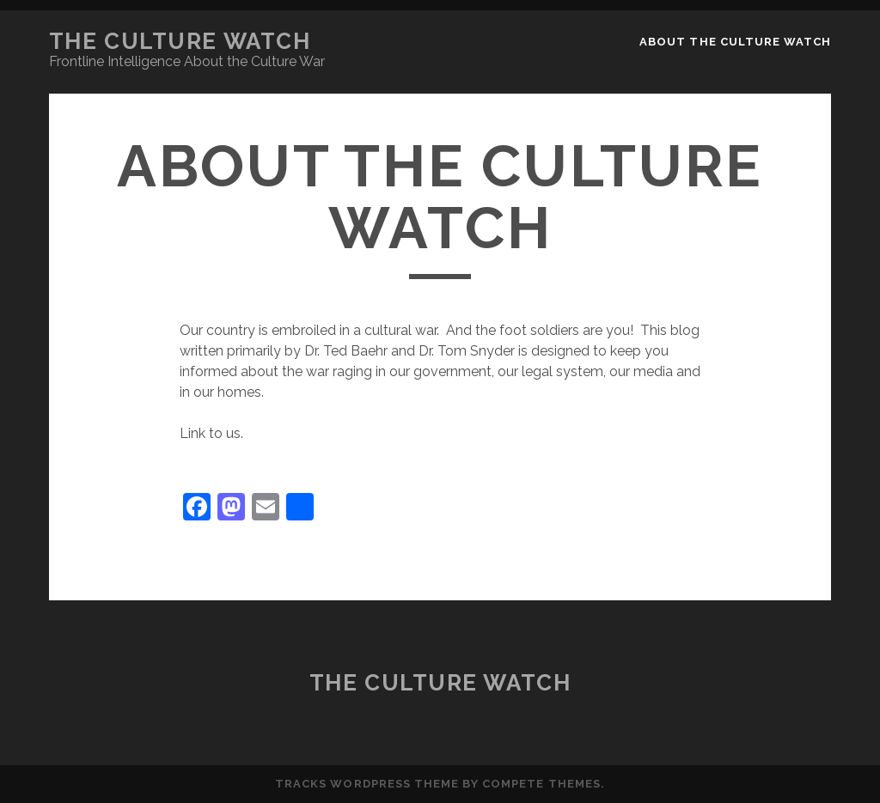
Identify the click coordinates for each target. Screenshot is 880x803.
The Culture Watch (180, 41)
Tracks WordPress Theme (367, 783)
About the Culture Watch (735, 41)
